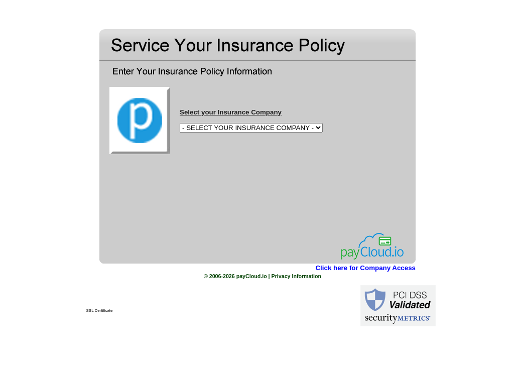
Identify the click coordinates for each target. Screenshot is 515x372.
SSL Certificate (99, 310)
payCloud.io (251, 276)
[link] (99, 297)
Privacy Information (297, 276)
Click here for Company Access (365, 268)
